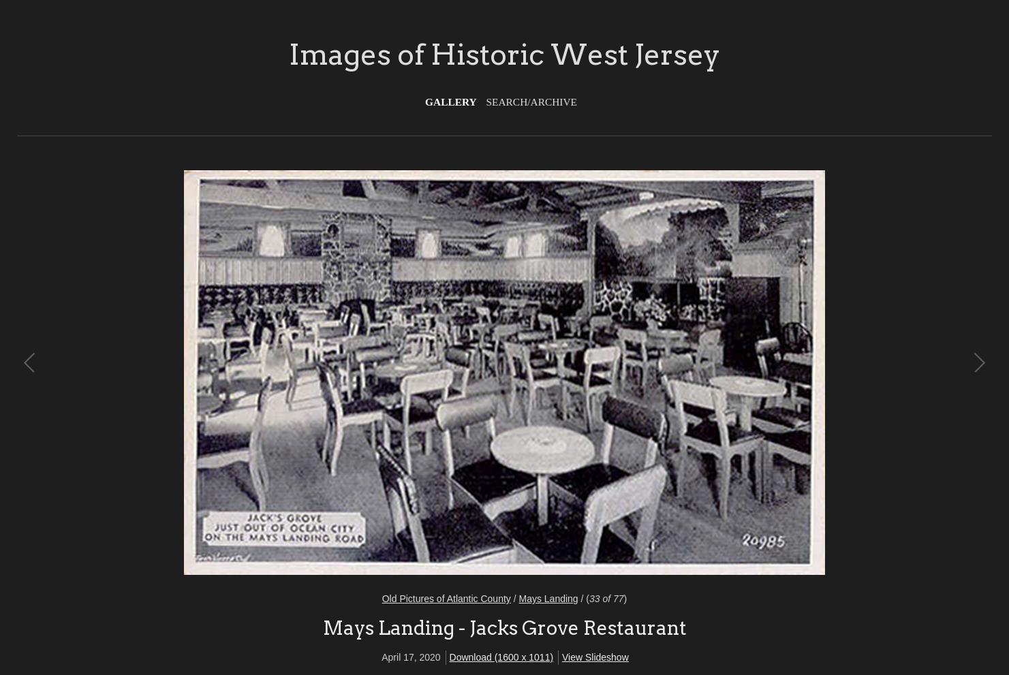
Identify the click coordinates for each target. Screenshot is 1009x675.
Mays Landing (548, 598)
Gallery (451, 102)
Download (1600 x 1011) (502, 657)
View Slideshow (595, 657)
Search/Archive (531, 102)
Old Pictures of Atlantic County (446, 598)
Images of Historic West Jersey (504, 54)
